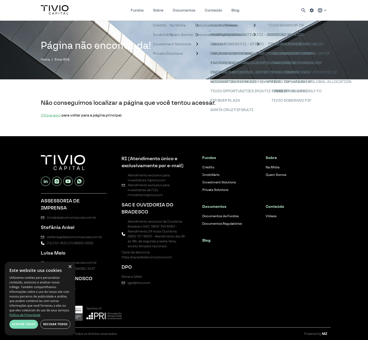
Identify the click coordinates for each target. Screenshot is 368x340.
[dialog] (40, 298)
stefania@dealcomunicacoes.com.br (74, 237)
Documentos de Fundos (220, 216)
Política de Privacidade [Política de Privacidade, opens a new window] (24, 315)
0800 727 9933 (140, 236)
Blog (235, 10)
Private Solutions (215, 190)
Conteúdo (213, 10)
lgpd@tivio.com (139, 283)
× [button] (70, 267)
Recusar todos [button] (55, 324)
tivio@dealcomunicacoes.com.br (71, 218)
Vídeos (271, 216)
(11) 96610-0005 (81, 243)
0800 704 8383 (163, 226)
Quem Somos (276, 175)
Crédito (208, 167)
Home (45, 60)
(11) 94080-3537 (82, 269)
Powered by (315, 334)
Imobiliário (210, 175)
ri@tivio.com (156, 180)
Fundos (137, 10)
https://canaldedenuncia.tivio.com (147, 257)
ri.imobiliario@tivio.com (145, 195)
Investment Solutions (219, 182)
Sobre (158, 10)
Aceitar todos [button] (23, 324)
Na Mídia (273, 167)
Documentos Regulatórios (222, 224)
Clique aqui (51, 115)
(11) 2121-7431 (57, 243)
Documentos (184, 10)
